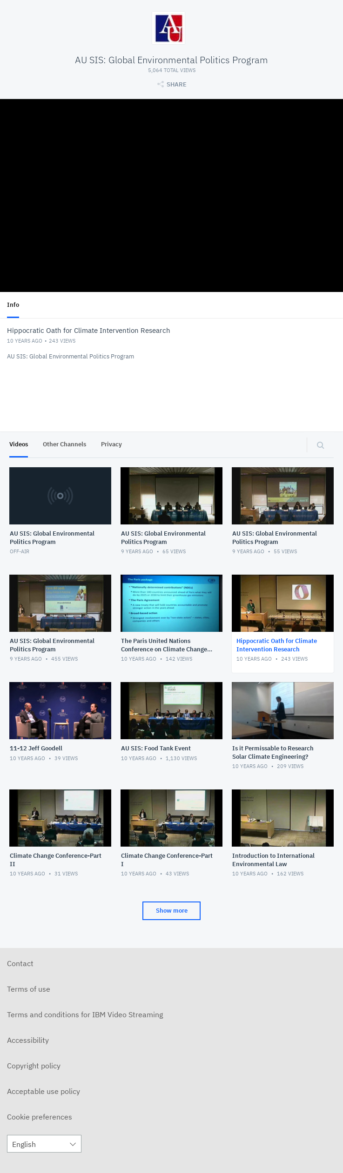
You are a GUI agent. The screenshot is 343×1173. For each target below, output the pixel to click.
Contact (20, 963)
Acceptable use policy (43, 1091)
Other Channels (64, 444)
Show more (172, 911)
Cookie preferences (39, 1116)
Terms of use (28, 989)
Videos (18, 444)
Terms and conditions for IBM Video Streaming (85, 1014)
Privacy (111, 444)
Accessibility (28, 1040)
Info (13, 305)
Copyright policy (34, 1065)
